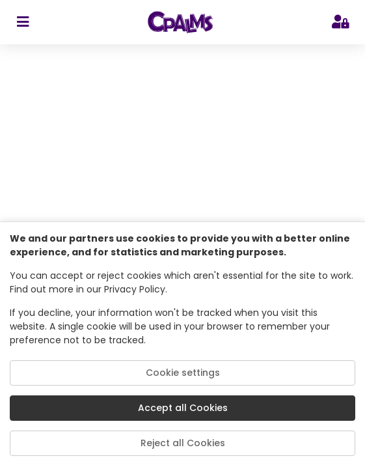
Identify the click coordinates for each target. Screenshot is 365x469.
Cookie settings (183, 372)
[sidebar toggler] (22, 22)
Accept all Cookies (183, 407)
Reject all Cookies (183, 442)
